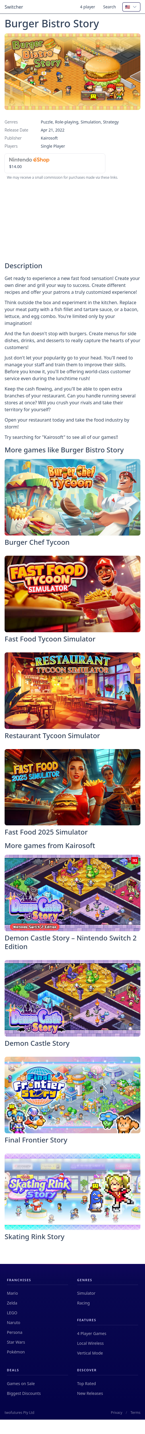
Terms (135, 1412)
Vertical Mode (90, 1353)
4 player (87, 6)
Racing (83, 1303)
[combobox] (131, 7)
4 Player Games (92, 1333)
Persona (14, 1332)
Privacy (116, 1412)
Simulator (86, 1293)
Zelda (12, 1303)
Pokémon (16, 1352)
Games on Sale (21, 1383)
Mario (12, 1293)
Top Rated (86, 1383)
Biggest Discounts (24, 1393)
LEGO (12, 1312)
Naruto (13, 1322)
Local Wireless (90, 1343)
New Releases (90, 1393)
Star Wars (16, 1342)
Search (109, 6)
